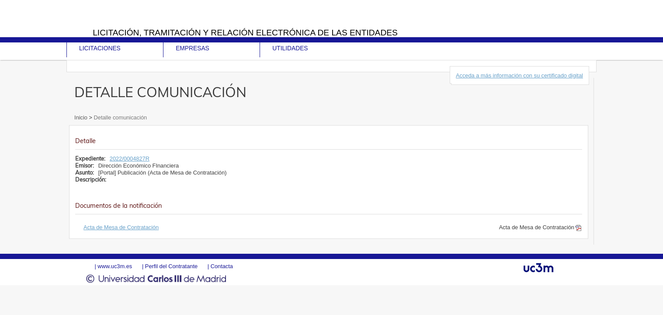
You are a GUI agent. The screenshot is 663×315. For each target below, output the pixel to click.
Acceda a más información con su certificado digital (519, 75)
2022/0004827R (129, 158)
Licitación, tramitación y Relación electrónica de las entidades (245, 32)
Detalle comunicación (119, 117)
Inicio (81, 117)
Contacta (222, 266)
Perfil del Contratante (171, 266)
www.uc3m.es (114, 266)
